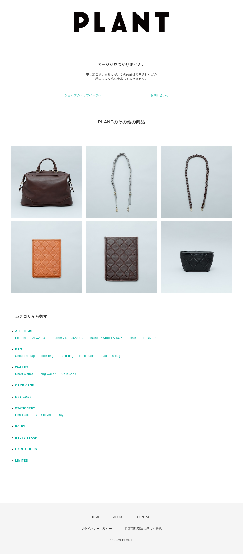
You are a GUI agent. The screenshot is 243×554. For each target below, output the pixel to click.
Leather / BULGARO (30, 338)
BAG (18, 349)
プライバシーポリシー (96, 528)
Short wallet (24, 374)
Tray (60, 415)
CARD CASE (24, 385)
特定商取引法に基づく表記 (143, 528)
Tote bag (47, 356)
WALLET (21, 367)
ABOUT (118, 517)
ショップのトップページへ (83, 95)
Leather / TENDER (142, 338)
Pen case (22, 415)
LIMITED (21, 460)
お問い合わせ (160, 95)
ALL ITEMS (23, 331)
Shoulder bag (25, 356)
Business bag (110, 356)
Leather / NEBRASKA (67, 338)
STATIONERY (25, 408)
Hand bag (66, 356)
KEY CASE (23, 396)
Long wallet (47, 374)
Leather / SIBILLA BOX (106, 338)
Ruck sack (87, 356)
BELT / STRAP (26, 437)
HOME (95, 517)
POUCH (21, 426)
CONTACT (144, 517)
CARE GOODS (26, 449)
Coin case (68, 374)
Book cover (43, 415)
